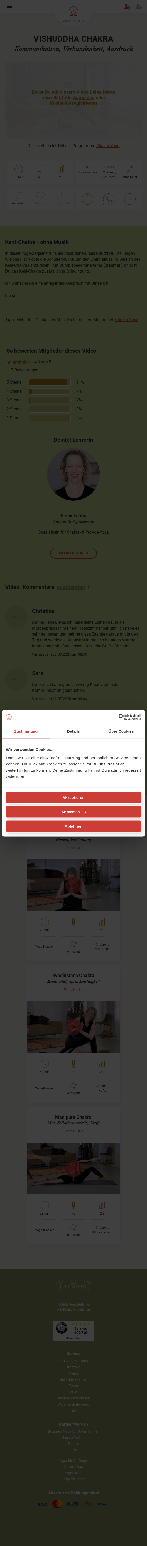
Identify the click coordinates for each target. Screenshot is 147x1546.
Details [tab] (73, 731)
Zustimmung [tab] (26, 731)
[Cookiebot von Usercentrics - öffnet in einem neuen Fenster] (118, 716)
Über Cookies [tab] (121, 731)
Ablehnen (73, 826)
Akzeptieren (73, 797)
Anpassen (73, 812)
